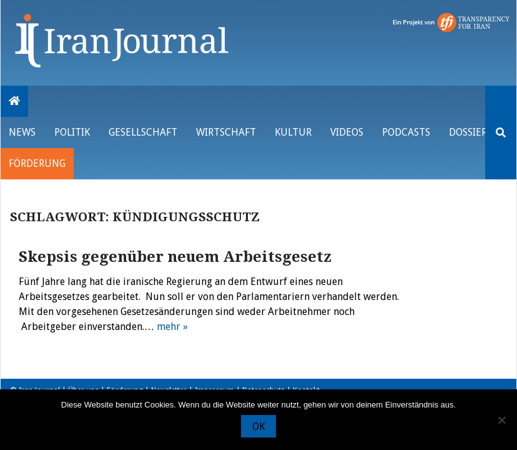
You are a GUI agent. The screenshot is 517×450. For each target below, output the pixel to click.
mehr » (172, 326)
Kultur (293, 132)
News (22, 132)
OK (258, 426)
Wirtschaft (226, 132)
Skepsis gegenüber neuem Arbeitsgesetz (175, 257)
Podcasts (406, 132)
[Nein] (501, 420)
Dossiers (470, 132)
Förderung (37, 163)
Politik (72, 132)
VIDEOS (346, 132)
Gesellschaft (143, 132)
